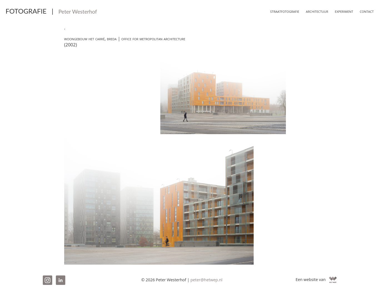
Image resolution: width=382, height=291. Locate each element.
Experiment (341, 11)
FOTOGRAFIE (51, 11)
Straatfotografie (276, 11)
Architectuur (312, 11)
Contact (366, 11)
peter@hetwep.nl (206, 279)
